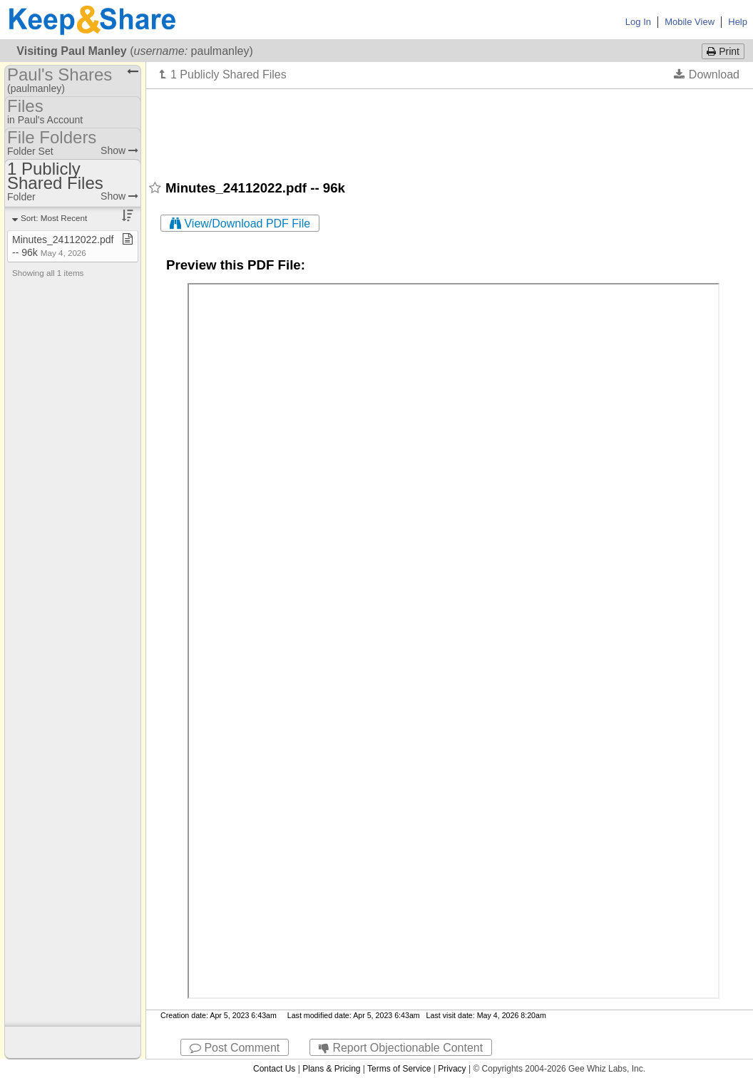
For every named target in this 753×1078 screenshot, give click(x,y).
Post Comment (235, 1048)
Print (723, 51)
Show (119, 150)
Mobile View (689, 21)
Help (737, 21)
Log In (638, 21)
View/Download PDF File (240, 223)
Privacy (452, 1069)
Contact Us (274, 1069)
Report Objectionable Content (401, 1048)
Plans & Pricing (331, 1069)
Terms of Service (399, 1069)
